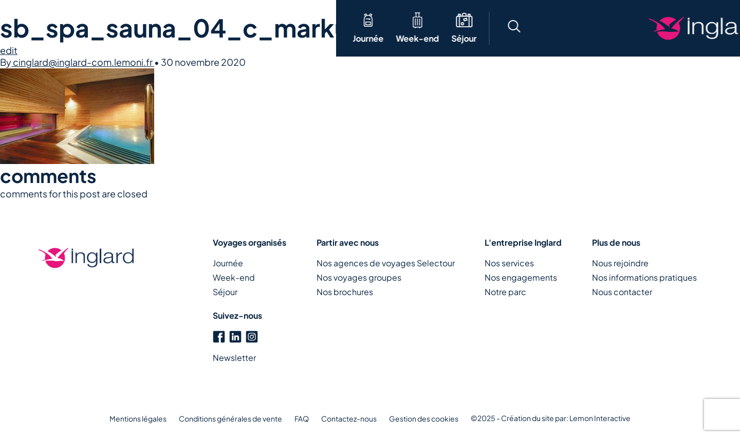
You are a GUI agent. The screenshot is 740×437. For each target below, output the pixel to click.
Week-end (81, 38)
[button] (497, 28)
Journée (31, 38)
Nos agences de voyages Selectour (386, 263)
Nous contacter (622, 291)
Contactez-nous (349, 418)
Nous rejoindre (620, 263)
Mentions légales (137, 418)
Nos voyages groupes (359, 277)
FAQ (301, 418)
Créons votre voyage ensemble (658, 28)
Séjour (127, 38)
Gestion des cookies (423, 418)
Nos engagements (521, 277)
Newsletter (234, 357)
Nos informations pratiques (644, 277)
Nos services (509, 263)
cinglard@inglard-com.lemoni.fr (82, 62)
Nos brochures (345, 291)
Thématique (178, 28)
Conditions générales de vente (230, 418)
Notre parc (505, 291)
